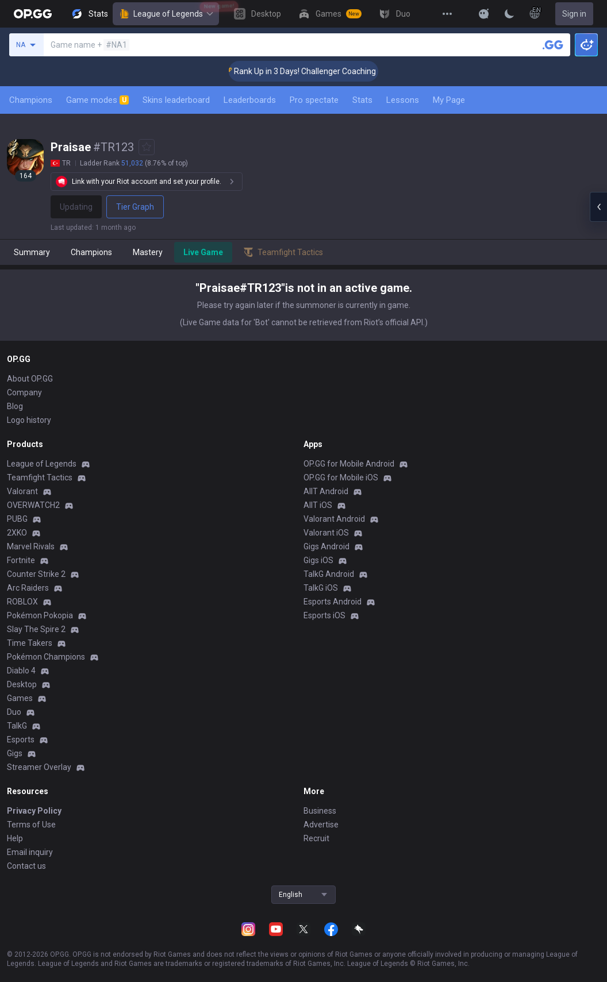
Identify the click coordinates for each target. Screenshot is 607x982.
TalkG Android (329, 574)
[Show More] (483, 13)
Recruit (316, 838)
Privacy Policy (34, 810)
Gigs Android (326, 546)
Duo (14, 712)
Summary (32, 252)
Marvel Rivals (31, 546)
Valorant (22, 491)
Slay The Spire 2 (36, 629)
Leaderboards (250, 100)
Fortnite (21, 560)
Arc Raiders (28, 587)
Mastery (148, 252)
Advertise (321, 824)
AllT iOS (318, 505)
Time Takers (29, 643)
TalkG (17, 725)
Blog (15, 406)
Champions (30, 100)
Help (15, 838)
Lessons (402, 100)
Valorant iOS (326, 532)
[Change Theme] (509, 13)
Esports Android (333, 601)
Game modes (97, 100)
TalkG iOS (321, 587)
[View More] (447, 13)
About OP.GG (30, 378)
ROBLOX (22, 601)
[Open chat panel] (598, 207)
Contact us (26, 866)
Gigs (14, 753)
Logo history (29, 420)
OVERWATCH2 (33, 505)
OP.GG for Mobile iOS (341, 477)
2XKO (17, 532)
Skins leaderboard (176, 100)
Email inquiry (30, 852)
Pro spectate (314, 100)
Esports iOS (324, 615)
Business (320, 810)
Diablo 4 (21, 670)
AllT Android (326, 491)
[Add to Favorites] (147, 147)
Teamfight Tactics (39, 477)
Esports (20, 739)
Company (24, 392)
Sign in (574, 13)
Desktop (22, 684)
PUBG (17, 518)
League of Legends (165, 14)
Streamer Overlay (39, 767)
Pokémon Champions (46, 656)
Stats (362, 100)
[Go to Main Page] (33, 14)
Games (20, 698)
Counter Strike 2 (36, 574)
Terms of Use (31, 824)
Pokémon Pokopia (40, 615)
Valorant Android (334, 518)
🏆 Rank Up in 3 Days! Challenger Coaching (312, 71)
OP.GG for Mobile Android (349, 463)
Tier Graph (135, 206)
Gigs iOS (318, 560)
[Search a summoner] (553, 44)
